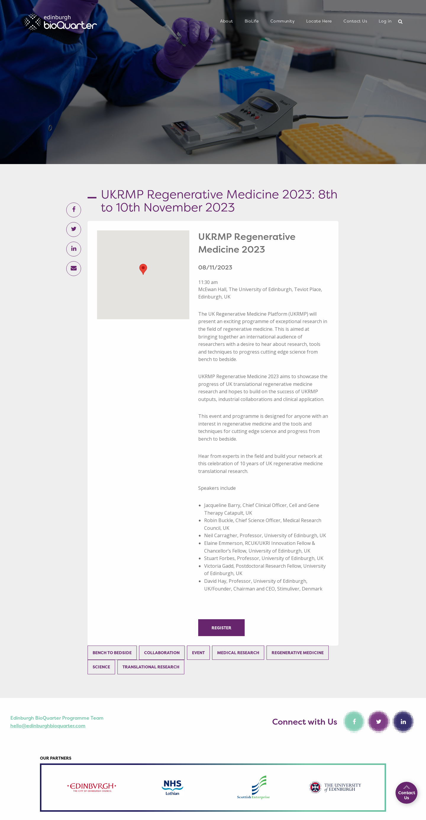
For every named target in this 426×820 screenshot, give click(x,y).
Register (221, 627)
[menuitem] (226, 21)
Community (282, 21)
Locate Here (319, 21)
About (226, 21)
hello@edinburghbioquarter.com (47, 725)
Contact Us (355, 21)
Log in (385, 21)
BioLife (252, 21)
